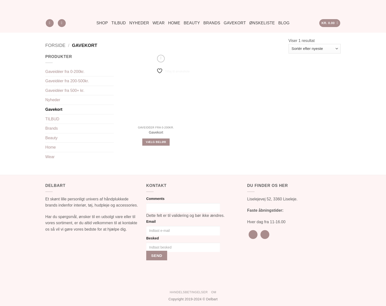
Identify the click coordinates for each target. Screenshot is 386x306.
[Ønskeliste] (62, 23)
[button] (329, 23)
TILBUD (52, 119)
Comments (155, 199)
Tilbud (118, 23)
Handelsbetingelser (189, 292)
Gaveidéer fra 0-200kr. (64, 72)
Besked (152, 238)
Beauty (192, 23)
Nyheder (139, 23)
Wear (159, 23)
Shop (102, 23)
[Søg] (50, 23)
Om (213, 292)
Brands (211, 23)
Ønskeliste (262, 23)
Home (174, 23)
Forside (55, 45)
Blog (284, 23)
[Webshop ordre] (315, 49)
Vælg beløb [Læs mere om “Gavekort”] (156, 141)
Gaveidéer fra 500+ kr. (64, 90)
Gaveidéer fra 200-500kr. (67, 81)
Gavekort (235, 23)
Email (151, 221)
